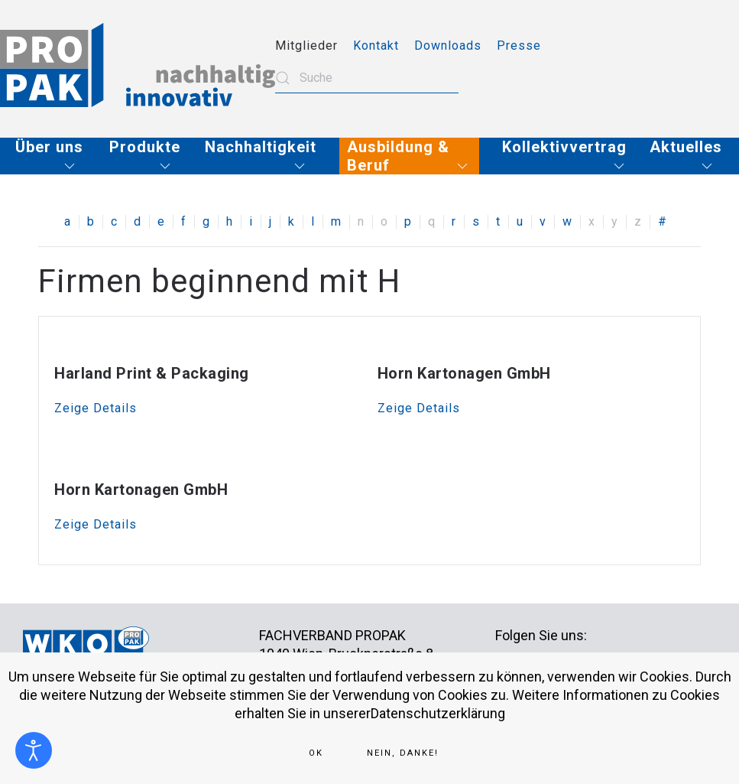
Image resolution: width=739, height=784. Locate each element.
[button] (50, 156)
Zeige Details (95, 408)
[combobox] (367, 78)
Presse (519, 45)
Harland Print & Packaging (151, 373)
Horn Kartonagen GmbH (464, 373)
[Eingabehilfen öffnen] (33, 750)
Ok (316, 753)
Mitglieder (306, 45)
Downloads (447, 45)
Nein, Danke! (403, 753)
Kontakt (376, 45)
